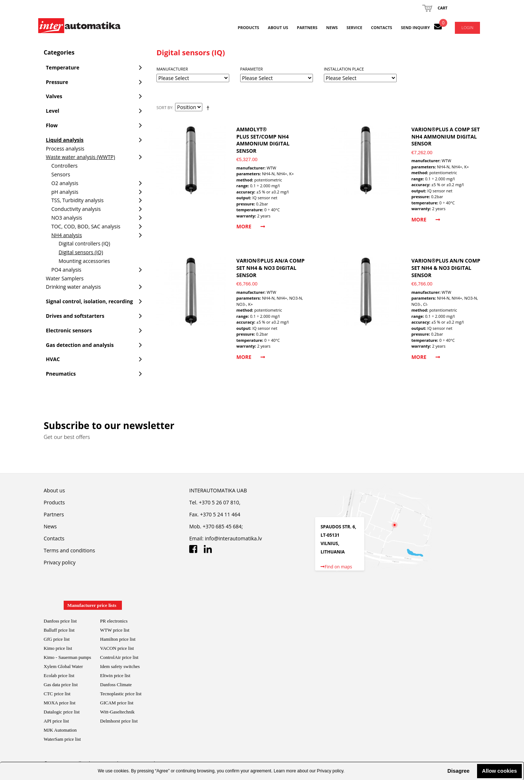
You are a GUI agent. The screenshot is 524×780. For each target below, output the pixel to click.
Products (248, 27)
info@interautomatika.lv (233, 538)
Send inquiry (415, 27)
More (251, 226)
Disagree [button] (458, 771)
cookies (121, 770)
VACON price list (117, 648)
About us (278, 27)
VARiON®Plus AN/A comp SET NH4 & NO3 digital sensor (271, 267)
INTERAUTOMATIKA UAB (218, 490)
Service (354, 27)
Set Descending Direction (209, 107)
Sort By (164, 107)
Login (467, 27)
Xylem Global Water (63, 666)
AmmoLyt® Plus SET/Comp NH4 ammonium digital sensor (263, 140)
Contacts (381, 27)
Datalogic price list (62, 712)
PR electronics (113, 621)
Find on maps (336, 567)
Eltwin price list (115, 675)
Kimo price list (58, 648)
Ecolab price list (59, 675)
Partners (307, 27)
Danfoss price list (60, 621)
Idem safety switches (120, 666)
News (332, 27)
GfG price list (57, 639)
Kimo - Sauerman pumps (67, 657)
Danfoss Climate (116, 684)
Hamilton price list (117, 639)
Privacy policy (330, 770)
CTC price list (57, 693)
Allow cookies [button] (499, 771)
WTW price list (115, 630)
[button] (441, 771)
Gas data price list (61, 684)
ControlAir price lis (118, 657)
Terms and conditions (69, 550)
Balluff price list (59, 630)
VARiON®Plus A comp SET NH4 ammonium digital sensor (445, 136)
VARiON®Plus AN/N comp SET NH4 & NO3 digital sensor (445, 267)
